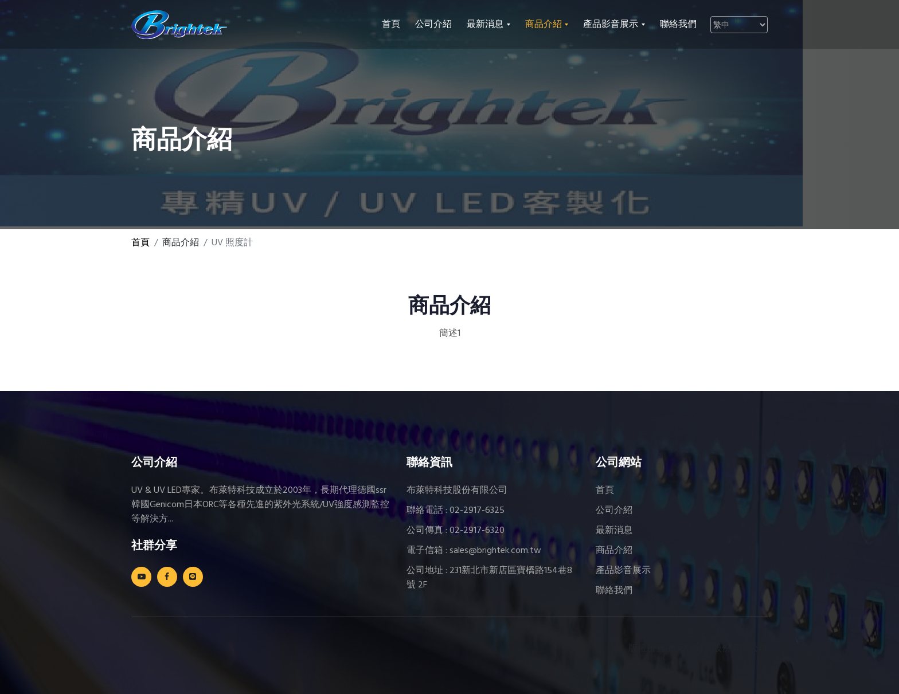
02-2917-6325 (477, 510)
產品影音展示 (623, 570)
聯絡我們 (678, 24)
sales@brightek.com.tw (495, 550)
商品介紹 (614, 550)
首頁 (391, 24)
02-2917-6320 (477, 530)
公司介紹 (433, 24)
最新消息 (614, 530)
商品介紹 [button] (544, 24)
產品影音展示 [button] (611, 24)
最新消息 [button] (486, 24)
